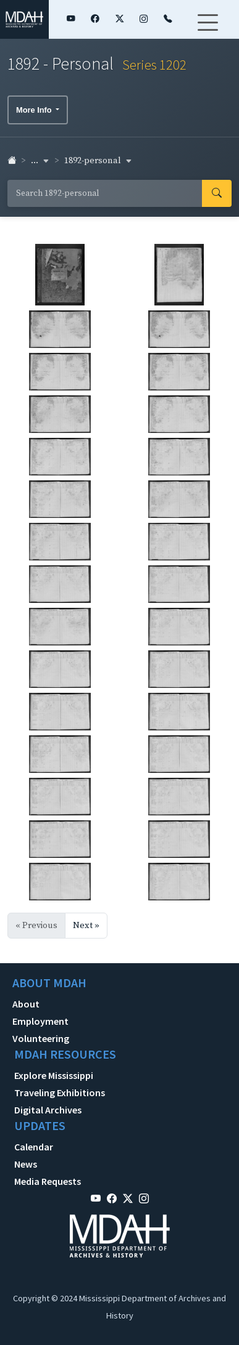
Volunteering (40, 1038)
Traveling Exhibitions (59, 1092)
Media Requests (47, 1181)
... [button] (40, 160)
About (26, 1004)
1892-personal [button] (98, 160)
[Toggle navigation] (207, 30)
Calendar (33, 1147)
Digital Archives (48, 1110)
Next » (86, 925)
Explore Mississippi (53, 1075)
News (25, 1164)
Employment (40, 1021)
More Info (35, 110)
